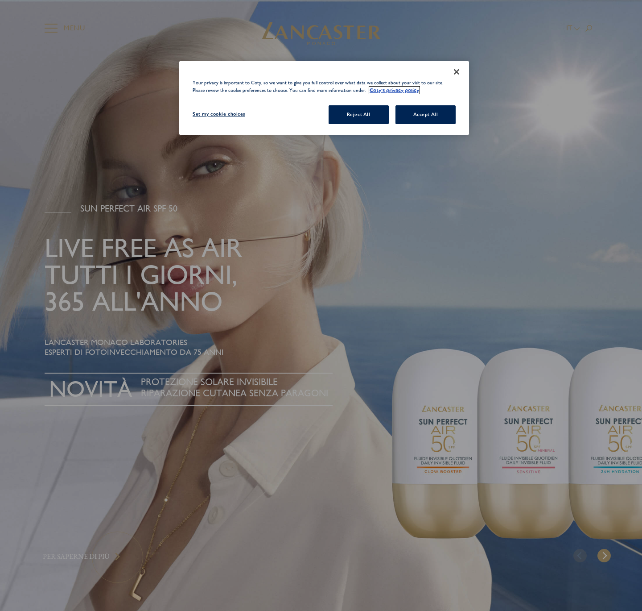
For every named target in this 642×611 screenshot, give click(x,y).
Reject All (358, 114)
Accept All (425, 114)
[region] (324, 98)
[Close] (456, 72)
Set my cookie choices (219, 114)
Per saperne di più (76, 556)
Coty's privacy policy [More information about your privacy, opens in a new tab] (394, 90)
